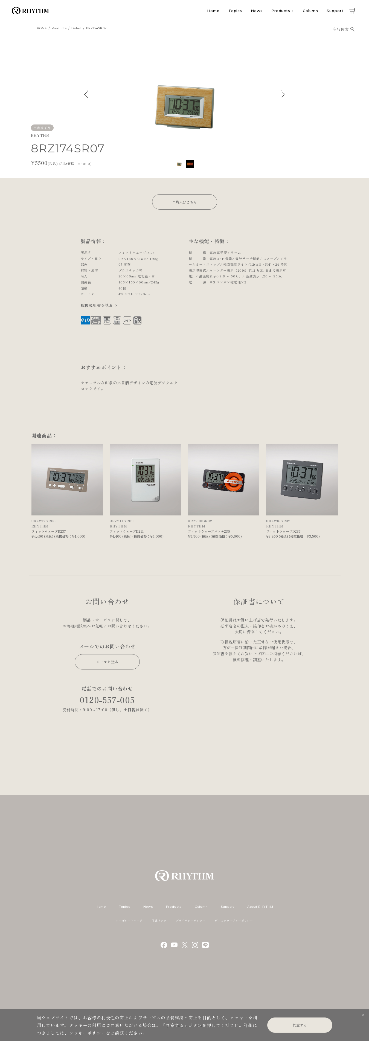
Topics (235, 10)
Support (335, 10)
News (257, 10)
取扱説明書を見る (97, 305)
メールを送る (107, 661)
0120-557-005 (107, 699)
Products (280, 10)
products (59, 28)
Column (310, 10)
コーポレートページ (129, 920)
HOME (42, 28)
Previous (86, 94)
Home (213, 10)
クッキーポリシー (87, 1033)
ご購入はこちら (184, 202)
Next (283, 94)
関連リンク (159, 920)
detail (76, 28)
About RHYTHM (260, 907)
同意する (300, 1025)
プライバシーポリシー (190, 920)
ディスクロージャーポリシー (234, 920)
